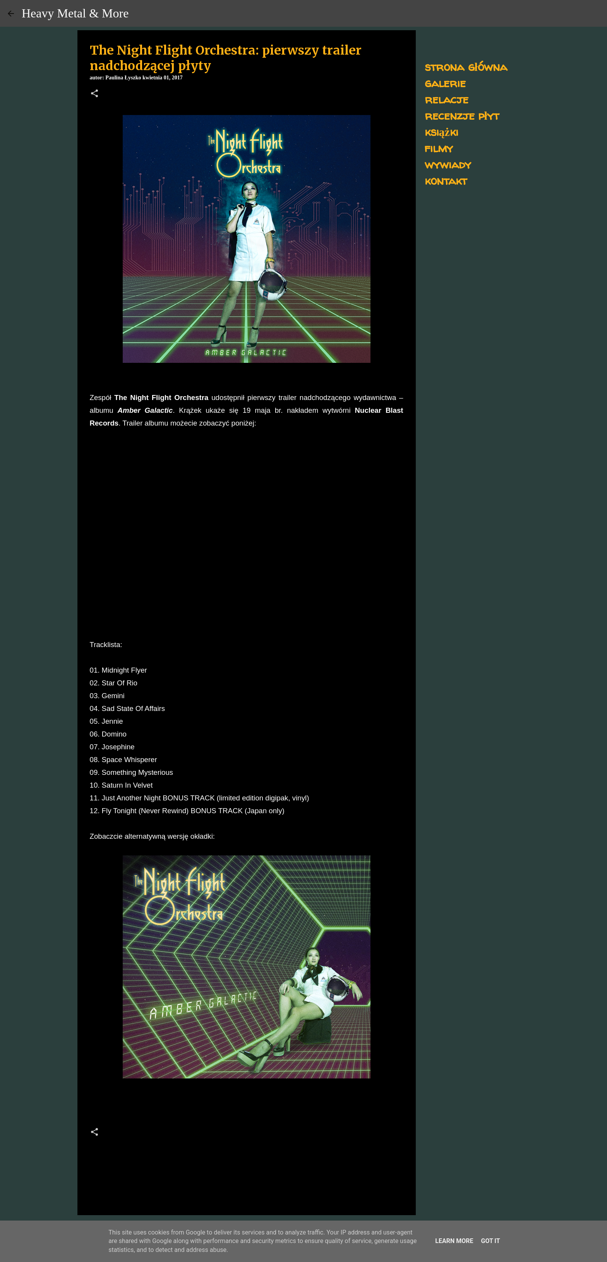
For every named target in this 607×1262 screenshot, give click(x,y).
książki (441, 131)
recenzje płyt (462, 115)
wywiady (448, 164)
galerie (445, 83)
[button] (94, 94)
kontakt (446, 180)
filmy (439, 148)
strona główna (466, 66)
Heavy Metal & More (75, 13)
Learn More (454, 1241)
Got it (490, 1241)
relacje (446, 99)
